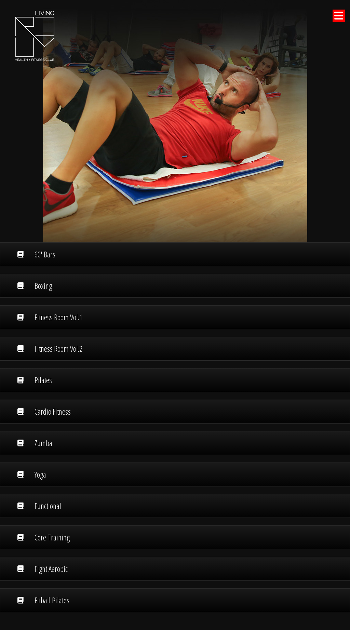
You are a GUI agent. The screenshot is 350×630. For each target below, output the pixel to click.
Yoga (31, 474)
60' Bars (36, 254)
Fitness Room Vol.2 (49, 348)
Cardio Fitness (44, 411)
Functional (39, 505)
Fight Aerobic (42, 568)
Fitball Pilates (43, 600)
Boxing (34, 285)
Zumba (34, 443)
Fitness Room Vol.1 (49, 317)
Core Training (43, 537)
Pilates (34, 380)
